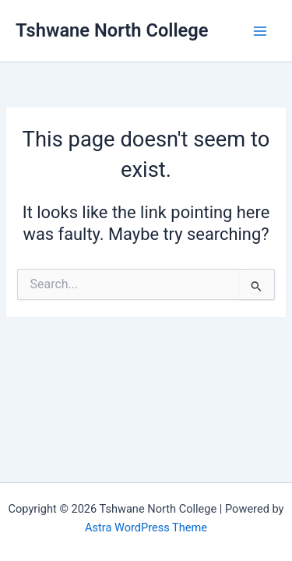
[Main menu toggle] (260, 31)
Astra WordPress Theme (146, 527)
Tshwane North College (112, 30)
